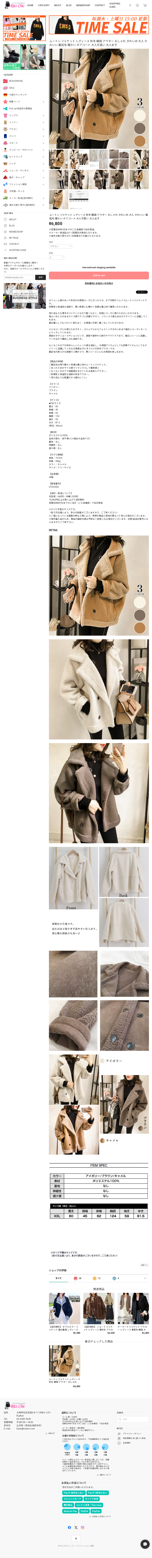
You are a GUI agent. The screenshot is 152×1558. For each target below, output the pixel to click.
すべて (58, 1278)
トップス (13, 115)
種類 (51, 242)
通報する (144, 1265)
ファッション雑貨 (18, 184)
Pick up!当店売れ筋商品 (20, 108)
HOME (30, 5)
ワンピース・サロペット (21, 150)
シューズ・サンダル (19, 170)
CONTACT (100, 5)
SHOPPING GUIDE (114, 5)
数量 (51, 253)
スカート (13, 143)
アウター (13, 129)
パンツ (12, 136)
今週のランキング (18, 95)
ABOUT (58, 5)
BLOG (69, 5)
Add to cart (99, 275)
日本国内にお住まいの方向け (99, 283)
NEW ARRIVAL (16, 81)
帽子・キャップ (16, 177)
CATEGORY (44, 5)
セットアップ (15, 157)
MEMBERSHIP (83, 5)
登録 (41, 277)
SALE (12, 88)
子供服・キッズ (16, 191)
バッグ (12, 163)
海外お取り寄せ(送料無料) (22, 205)
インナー (13, 122)
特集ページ (14, 101)
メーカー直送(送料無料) (21, 198)
